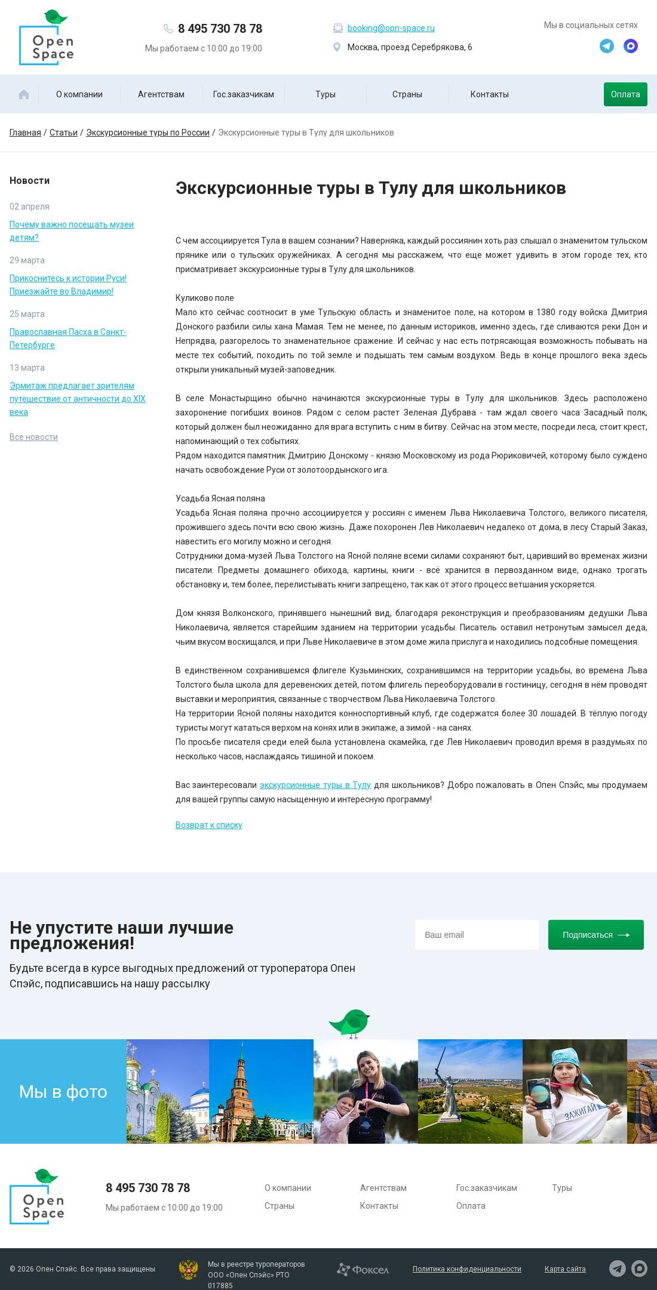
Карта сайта (565, 1269)
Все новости (34, 437)
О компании (79, 94)
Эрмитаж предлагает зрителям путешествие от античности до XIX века (78, 399)
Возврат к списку (209, 825)
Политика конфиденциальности (467, 1269)
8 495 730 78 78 (220, 29)
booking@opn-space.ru (391, 28)
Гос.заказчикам (243, 94)
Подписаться (596, 935)
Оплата (625, 94)
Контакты (490, 94)
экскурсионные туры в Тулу (315, 785)
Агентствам (161, 94)
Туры (325, 94)
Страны (407, 94)
